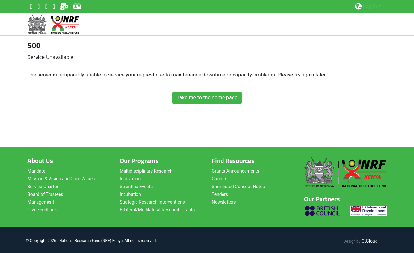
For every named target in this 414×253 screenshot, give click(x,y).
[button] (358, 6)
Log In (370, 6)
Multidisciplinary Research (146, 171)
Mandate (36, 171)
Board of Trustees (45, 194)
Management (40, 202)
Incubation (130, 194)
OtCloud (369, 241)
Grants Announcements (235, 171)
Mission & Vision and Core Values (61, 178)
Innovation (130, 178)
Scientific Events (136, 186)
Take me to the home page (207, 98)
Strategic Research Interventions (152, 202)
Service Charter (42, 186)
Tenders (220, 194)
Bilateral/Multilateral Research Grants (157, 209)
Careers (219, 178)
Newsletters (224, 202)
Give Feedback (42, 209)
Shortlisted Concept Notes (238, 186)
